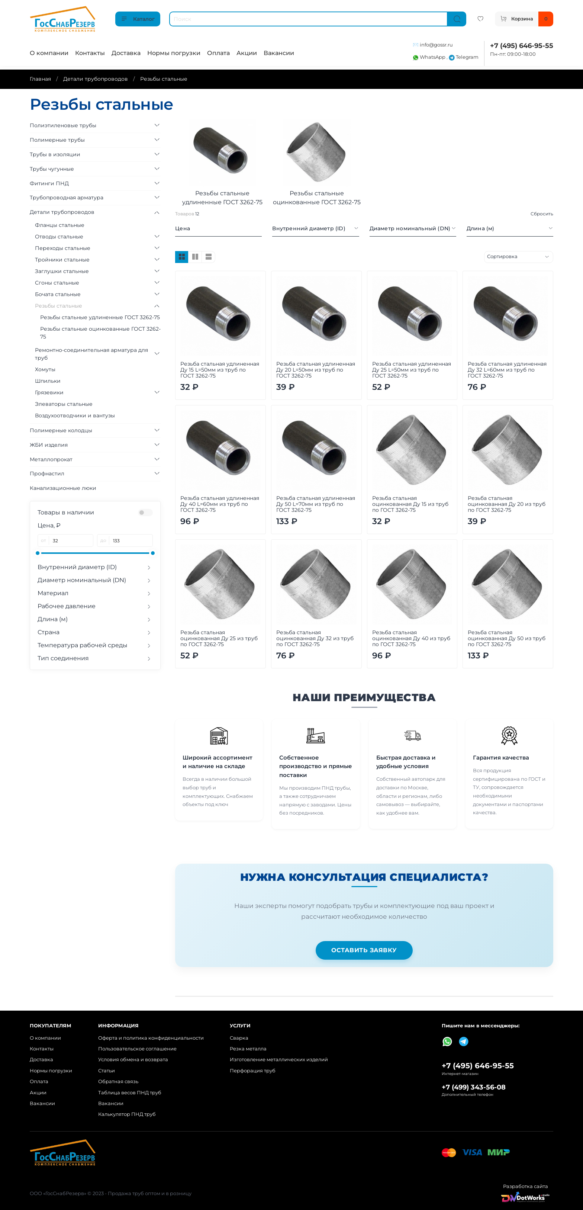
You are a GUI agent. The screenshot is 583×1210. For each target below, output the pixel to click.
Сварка (239, 1038)
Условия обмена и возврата (133, 1059)
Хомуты (45, 369)
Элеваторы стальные (64, 404)
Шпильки (48, 381)
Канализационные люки (63, 488)
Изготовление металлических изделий (279, 1059)
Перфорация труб (253, 1070)
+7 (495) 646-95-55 (521, 46)
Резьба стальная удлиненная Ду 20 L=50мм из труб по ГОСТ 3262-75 (315, 369)
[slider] (37, 553)
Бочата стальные (58, 294)
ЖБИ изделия (49, 445)
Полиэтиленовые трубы (63, 125)
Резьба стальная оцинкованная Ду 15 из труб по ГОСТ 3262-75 (410, 504)
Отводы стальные (59, 236)
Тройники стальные (62, 259)
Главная (40, 79)
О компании (49, 53)
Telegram (464, 57)
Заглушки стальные (62, 271)
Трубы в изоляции (55, 154)
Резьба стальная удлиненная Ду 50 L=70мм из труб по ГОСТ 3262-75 (315, 504)
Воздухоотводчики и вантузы (75, 415)
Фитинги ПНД (49, 183)
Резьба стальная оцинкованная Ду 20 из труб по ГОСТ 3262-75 (506, 504)
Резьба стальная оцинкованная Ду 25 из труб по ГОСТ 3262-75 (219, 638)
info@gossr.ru (436, 45)
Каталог (138, 19)
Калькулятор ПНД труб (127, 1114)
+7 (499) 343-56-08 (474, 1087)
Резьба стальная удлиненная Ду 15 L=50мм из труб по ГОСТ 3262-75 (219, 369)
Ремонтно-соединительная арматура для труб (91, 354)
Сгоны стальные (57, 282)
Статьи (106, 1070)
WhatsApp (430, 57)
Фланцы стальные (59, 225)
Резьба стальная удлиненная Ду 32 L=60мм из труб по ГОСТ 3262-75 (507, 369)
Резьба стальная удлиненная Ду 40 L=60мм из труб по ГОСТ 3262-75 (219, 504)
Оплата (218, 53)
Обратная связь (118, 1081)
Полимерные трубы (57, 140)
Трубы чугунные (52, 169)
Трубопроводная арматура (66, 197)
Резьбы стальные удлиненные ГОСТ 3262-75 (100, 317)
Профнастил (47, 473)
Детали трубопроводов (95, 79)
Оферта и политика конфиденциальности (151, 1038)
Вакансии (279, 53)
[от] (71, 540)
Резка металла (248, 1049)
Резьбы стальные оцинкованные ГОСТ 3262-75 (100, 332)
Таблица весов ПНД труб (129, 1092)
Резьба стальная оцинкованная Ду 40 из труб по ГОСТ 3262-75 (411, 638)
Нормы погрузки (173, 53)
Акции (246, 53)
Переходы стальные (62, 248)
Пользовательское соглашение (137, 1049)
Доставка (126, 53)
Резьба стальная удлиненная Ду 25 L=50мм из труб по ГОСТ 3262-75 (411, 369)
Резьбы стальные (58, 305)
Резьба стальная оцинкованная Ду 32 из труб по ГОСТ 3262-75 (315, 638)
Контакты (90, 53)
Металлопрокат (51, 459)
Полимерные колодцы (61, 430)
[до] (131, 540)
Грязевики (49, 392)
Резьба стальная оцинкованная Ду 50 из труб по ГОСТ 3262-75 (506, 638)
